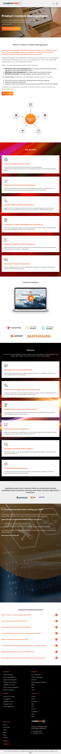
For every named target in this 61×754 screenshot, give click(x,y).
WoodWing (34, 701)
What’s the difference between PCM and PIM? (30, 627)
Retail (32, 687)
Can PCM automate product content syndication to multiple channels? (30, 645)
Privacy (52, 751)
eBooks (5, 724)
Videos (5, 730)
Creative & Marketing (36, 677)
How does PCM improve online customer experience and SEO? (30, 633)
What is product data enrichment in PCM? (30, 639)
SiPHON (33, 696)
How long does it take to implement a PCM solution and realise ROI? (30, 658)
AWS (32, 716)
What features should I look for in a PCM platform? (30, 652)
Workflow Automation (9, 690)
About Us (6, 741)
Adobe (33, 714)
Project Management (8, 706)
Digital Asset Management (10, 679)
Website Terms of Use (27, 751)
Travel (32, 690)
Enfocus (33, 709)
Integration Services (8, 701)
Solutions (6, 672)
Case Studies (6, 727)
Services (5, 693)
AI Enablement (7, 699)
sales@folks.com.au (38, 733)
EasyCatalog (34, 711)
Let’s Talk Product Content (11, 28)
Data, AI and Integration (9, 677)
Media (32, 685)
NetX (32, 706)
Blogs (4, 735)
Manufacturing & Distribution (38, 682)
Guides (5, 732)
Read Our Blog (7, 93)
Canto (32, 704)
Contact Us (6, 744)
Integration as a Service (9, 685)
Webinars (5, 737)
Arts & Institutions (36, 674)
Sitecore (33, 699)
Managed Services (8, 704)
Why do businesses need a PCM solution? (30, 621)
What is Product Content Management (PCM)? (30, 615)
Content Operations (8, 674)
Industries (34, 672)
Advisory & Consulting (8, 696)
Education (33, 679)
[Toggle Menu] (57, 3)
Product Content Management (11, 687)
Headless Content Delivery (10, 682)
